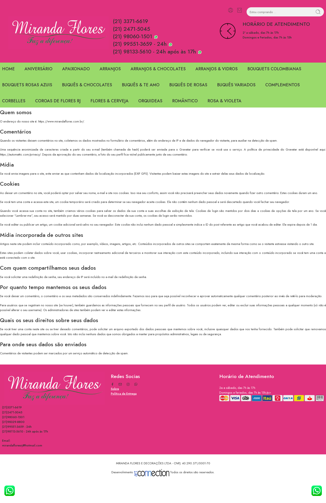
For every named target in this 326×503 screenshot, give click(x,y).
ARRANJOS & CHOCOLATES (158, 69)
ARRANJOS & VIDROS (216, 69)
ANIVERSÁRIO (38, 69)
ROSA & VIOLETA (224, 101)
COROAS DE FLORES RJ (58, 101)
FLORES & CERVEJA (109, 101)
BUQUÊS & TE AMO (140, 85)
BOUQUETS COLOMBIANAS (274, 69)
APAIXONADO (76, 69)
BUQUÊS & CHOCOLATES (87, 85)
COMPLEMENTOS (282, 85)
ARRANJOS (110, 69)
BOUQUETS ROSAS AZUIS (27, 85)
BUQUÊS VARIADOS (236, 85)
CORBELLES (13, 101)
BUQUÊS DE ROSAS (188, 85)
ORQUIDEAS (150, 101)
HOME (8, 69)
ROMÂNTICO (185, 101)
